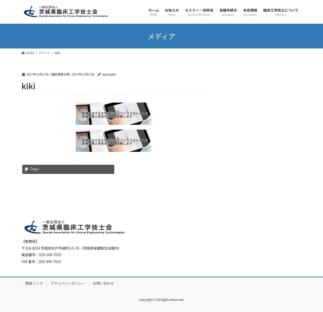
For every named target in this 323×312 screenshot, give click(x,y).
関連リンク (34, 283)
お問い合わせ (103, 283)
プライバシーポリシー (68, 283)
